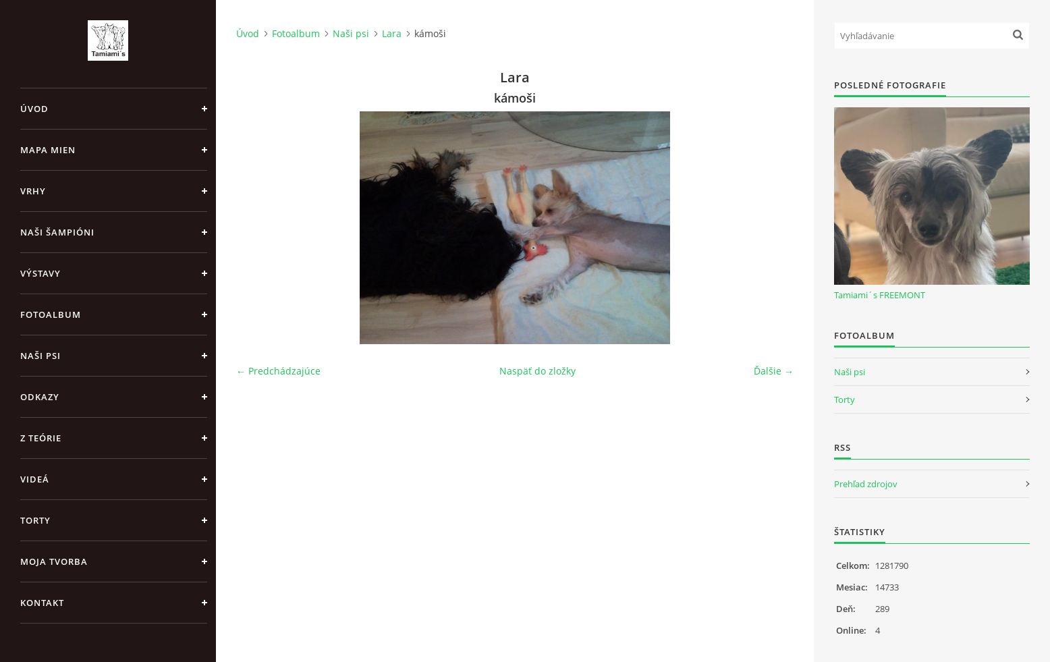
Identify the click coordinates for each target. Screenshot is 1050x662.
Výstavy (40, 273)
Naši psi (40, 356)
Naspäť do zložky (537, 370)
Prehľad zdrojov (865, 484)
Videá (34, 479)
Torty (35, 520)
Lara (392, 33)
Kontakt (42, 603)
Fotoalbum (50, 314)
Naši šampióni (57, 232)
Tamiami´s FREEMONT (879, 295)
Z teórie (40, 438)
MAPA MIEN (48, 150)
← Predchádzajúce (278, 370)
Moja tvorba (54, 561)
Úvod (34, 109)
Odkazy (39, 397)
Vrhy (33, 191)
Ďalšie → (774, 370)
